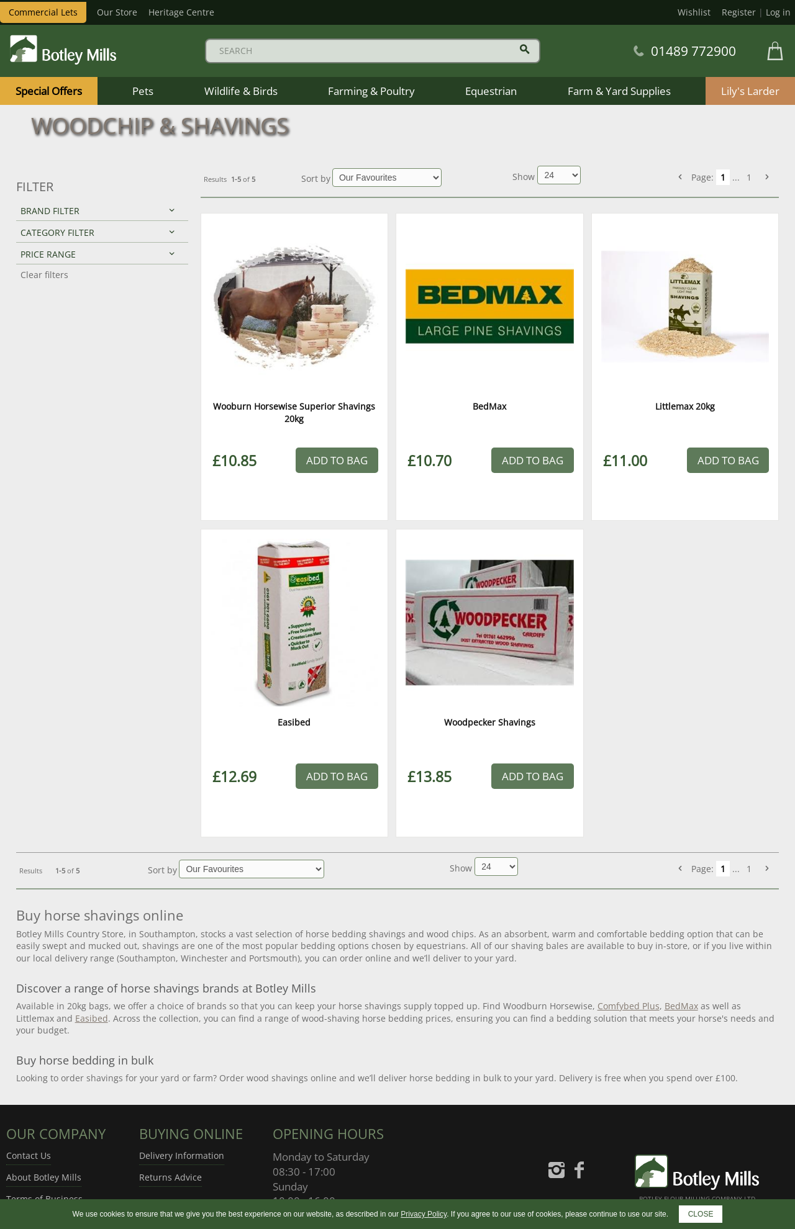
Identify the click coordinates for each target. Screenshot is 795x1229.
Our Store (117, 12)
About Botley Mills (43, 1177)
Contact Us (28, 1155)
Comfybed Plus (628, 1006)
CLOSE (701, 1214)
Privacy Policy (424, 1214)
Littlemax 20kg (685, 406)
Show (524, 176)
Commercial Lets (43, 12)
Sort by (315, 178)
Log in (778, 12)
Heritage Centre (181, 12)
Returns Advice (170, 1177)
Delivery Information (181, 1155)
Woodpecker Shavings (489, 722)
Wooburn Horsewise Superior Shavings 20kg (294, 412)
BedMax (489, 406)
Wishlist (694, 12)
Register (739, 12)
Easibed (294, 722)
